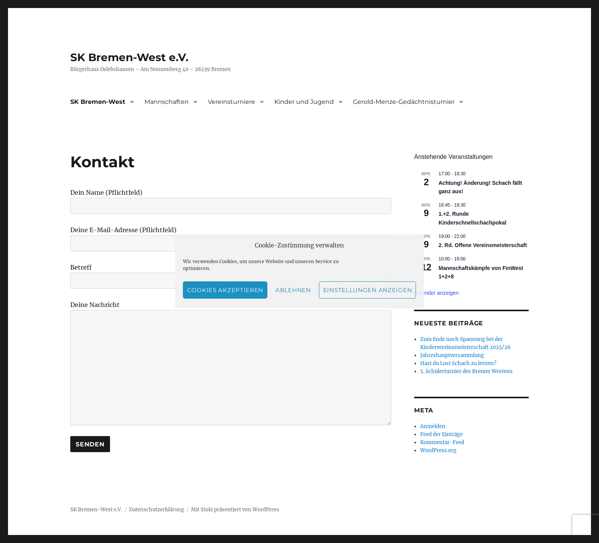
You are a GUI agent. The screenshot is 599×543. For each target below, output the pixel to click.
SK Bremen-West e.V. (129, 57)
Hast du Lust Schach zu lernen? (458, 363)
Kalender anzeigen (436, 293)
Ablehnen (293, 290)
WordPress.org (438, 450)
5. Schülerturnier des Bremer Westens (466, 371)
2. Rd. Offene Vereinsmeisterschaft (483, 245)
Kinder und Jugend (304, 101)
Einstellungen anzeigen (367, 290)
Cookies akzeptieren (225, 290)
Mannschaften (166, 101)
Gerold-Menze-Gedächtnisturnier (404, 101)
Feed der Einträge (441, 434)
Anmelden (432, 426)
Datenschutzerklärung (156, 509)
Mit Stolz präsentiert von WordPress (235, 509)
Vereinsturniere (231, 101)
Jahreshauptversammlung (452, 355)
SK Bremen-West (97, 101)
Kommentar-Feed (442, 442)
